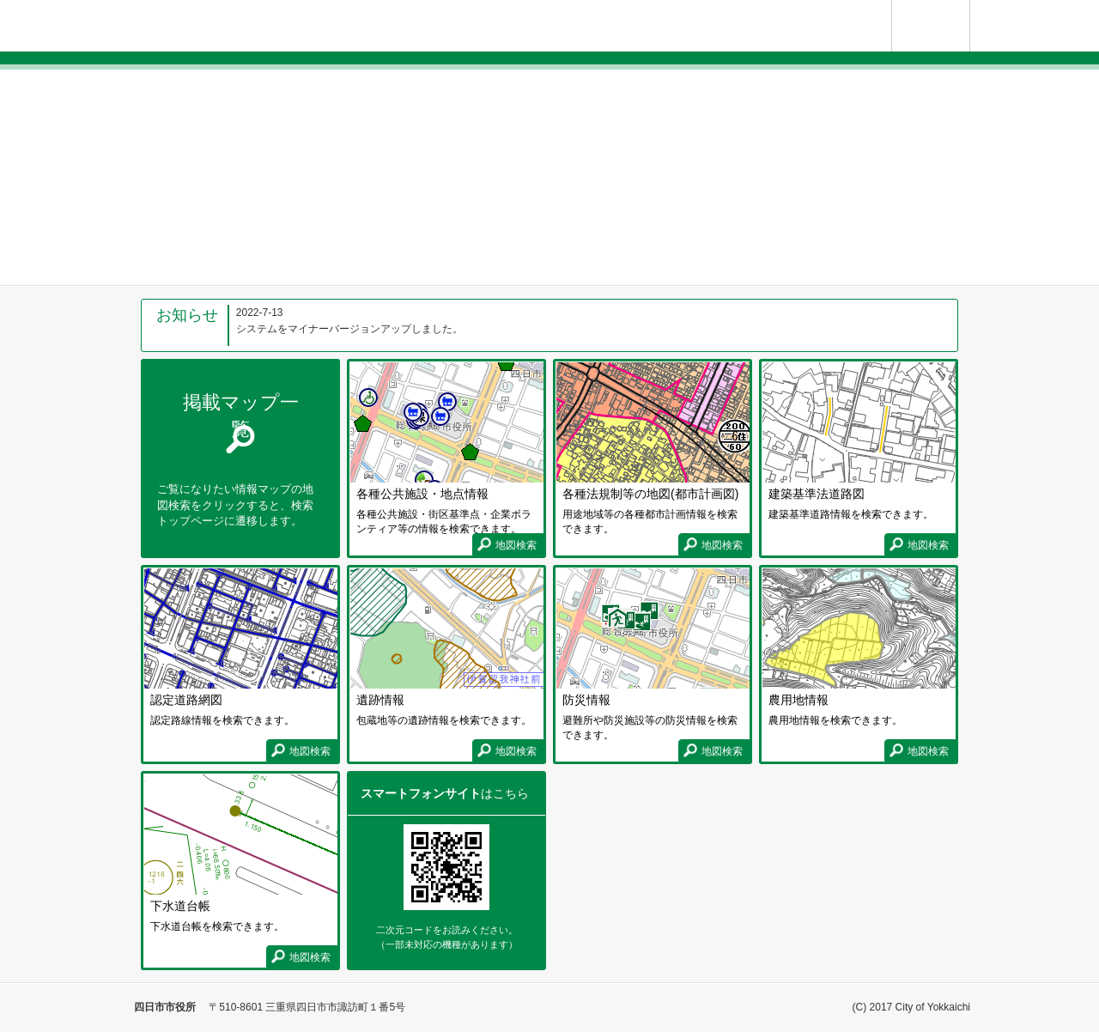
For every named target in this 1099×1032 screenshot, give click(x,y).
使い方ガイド (969, 7)
